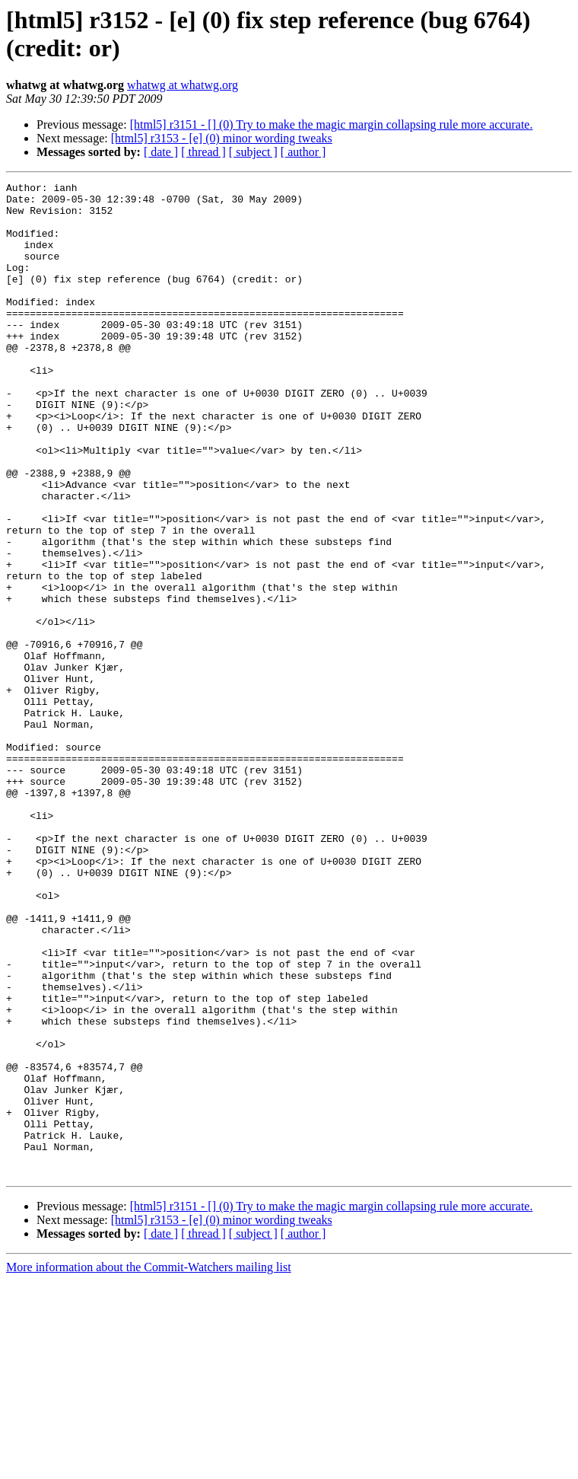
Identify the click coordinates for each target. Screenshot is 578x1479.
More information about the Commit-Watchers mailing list (148, 1465)
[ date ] (161, 151)
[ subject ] (253, 151)
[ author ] (303, 151)
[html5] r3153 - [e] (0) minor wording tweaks (221, 138)
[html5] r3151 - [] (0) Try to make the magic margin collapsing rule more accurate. (331, 124)
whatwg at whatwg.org (182, 84)
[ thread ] (203, 151)
